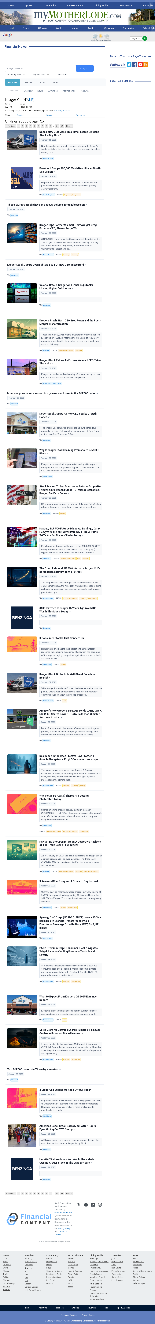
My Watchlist (39, 74)
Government (92, 598)
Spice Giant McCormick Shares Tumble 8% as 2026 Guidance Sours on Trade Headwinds (69, 1031)
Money (74, 28)
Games (71, 1268)
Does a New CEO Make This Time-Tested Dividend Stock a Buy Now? (69, 133)
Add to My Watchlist (62, 110)
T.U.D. (135, 1274)
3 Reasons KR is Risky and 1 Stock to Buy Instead (68, 881)
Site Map (75, 1308)
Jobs (113, 1258)
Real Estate (126, 5)
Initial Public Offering (70, 831)
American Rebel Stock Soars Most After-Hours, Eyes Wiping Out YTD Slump (68, 1127)
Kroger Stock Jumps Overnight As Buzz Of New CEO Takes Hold (46, 264)
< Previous (10, 126)
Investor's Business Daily (52, 383)
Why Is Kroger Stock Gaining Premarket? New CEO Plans (69, 452)
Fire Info (49, 1283)
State (26, 28)
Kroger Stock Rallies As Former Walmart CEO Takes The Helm (70, 362)
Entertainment (75, 5)
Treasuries (84, 90)
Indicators (62, 74)
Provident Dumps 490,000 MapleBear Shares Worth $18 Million (70, 170)
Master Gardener (97, 1299)
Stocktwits (14, 275)
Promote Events (118, 1271)
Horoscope (73, 1264)
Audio (135, 1258)
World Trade (76, 981)
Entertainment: (76, 1255)
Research (80, 115)
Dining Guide (101, 5)
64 (57, 126)
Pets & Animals (117, 1280)
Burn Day (28, 1258)
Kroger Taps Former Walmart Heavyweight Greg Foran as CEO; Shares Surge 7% (68, 227)
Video (135, 1268)
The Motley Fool (48, 195)
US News (42, 28)
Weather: (29, 1255)
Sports (28, 5)
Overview (28, 90)
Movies (71, 1258)
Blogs (48, 1268)
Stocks (28, 82)
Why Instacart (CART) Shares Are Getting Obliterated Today (64, 797)
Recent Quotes (14, 74)
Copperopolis (96, 1280)
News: (6, 1255)
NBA (26, 1277)
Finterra (46, 350)
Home (27, 1308)
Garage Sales (117, 1277)
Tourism (6, 1289)
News (11, 5)
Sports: (28, 1268)
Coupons (137, 1280)
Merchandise (117, 1261)
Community (50, 5)
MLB (26, 1274)
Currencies (53, 90)
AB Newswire (47, 938)
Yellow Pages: (139, 1283)
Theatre (71, 1261)
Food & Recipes (75, 1271)
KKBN (70, 1286)
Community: (52, 1255)
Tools (56, 82)
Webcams (109, 28)
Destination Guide (54, 1274)
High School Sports (33, 1290)
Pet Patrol (50, 1280)
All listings (94, 1258)
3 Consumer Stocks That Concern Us (61, 638)
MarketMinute (48, 255)
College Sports (31, 1287)
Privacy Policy (64, 1228)
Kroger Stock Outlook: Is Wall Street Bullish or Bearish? (67, 676)
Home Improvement (98, 1293)
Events (49, 1258)
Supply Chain (84, 831)
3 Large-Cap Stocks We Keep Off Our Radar (65, 1089)
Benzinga (46, 305)
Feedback (59, 1308)
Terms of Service (68, 1315)
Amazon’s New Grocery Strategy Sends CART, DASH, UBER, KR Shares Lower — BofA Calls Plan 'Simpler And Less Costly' (70, 714)
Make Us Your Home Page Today (128, 56)
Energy (82, 785)
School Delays (9, 1283)
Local (11, 28)
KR (31, 99)
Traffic (91, 28)
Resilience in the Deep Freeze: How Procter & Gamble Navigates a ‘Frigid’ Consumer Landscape (68, 758)
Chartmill (14, 215)
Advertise (92, 1308)
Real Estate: (96, 1283)
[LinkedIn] (93, 1219)
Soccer (28, 1284)
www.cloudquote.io (63, 1212)
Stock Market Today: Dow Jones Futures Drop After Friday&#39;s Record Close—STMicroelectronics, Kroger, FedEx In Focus (70, 490)
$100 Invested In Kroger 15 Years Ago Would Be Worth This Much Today (67, 610)
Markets (12, 82)
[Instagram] (100, 1219)
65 (62, 126)
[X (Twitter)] (79, 1219)
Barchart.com (48, 158)
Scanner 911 (138, 1261)
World (59, 28)
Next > (69, 126)
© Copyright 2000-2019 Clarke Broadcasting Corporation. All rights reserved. (77, 1321)
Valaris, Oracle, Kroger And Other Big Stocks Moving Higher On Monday (66, 287)
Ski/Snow (29, 1264)
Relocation (94, 1296)
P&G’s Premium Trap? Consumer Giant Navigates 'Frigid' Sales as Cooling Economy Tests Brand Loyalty (68, 951)
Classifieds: (117, 1255)
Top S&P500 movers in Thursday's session (34, 1069)
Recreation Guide (54, 1277)
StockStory (47, 664)
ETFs (42, 82)
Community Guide (54, 1271)
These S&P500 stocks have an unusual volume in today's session (47, 204)
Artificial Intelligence (66, 350)
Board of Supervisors (142, 1271)
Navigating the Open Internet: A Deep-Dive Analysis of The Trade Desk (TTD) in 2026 (70, 843)
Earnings (66, 255)
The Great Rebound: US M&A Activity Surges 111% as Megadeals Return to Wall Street (69, 570)
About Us (43, 1308)
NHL (26, 1280)
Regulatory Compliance (72, 195)
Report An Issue (123, 1308)
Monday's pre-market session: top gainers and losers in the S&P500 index (52, 393)
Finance (93, 1290)
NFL (26, 1271)
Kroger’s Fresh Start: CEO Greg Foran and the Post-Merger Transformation (70, 322)
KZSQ (70, 1283)
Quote (20, 115)
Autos (113, 1264)
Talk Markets (47, 476)
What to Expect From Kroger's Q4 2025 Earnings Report (68, 998)
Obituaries (128, 28)
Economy (75, 255)
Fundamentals (96, 1287)
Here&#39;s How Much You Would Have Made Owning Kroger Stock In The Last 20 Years (66, 1161)
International (68, 90)
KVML (70, 1280)
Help (106, 1308)
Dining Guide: (97, 1255)
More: (136, 1255)
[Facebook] (86, 1219)
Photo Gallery (139, 1277)
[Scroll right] (151, 5)
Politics (6, 1277)
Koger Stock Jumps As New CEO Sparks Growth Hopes (68, 415)
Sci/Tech (6, 1286)
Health (49, 1264)
